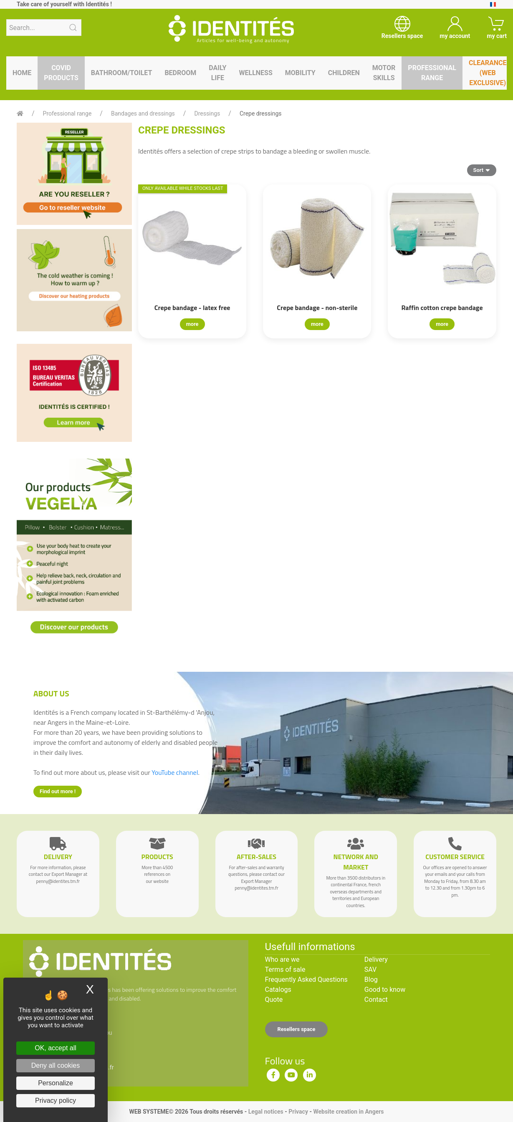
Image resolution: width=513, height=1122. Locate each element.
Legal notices (265, 1111)
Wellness (255, 73)
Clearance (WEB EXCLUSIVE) (488, 73)
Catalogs (278, 989)
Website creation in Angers (348, 1111)
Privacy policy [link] (55, 1100)
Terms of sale (285, 969)
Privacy (298, 1111)
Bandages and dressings (143, 113)
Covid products (61, 73)
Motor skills (384, 73)
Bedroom (180, 73)
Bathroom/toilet (121, 73)
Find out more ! (58, 791)
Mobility (300, 73)
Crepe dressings (261, 113)
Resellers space (297, 1029)
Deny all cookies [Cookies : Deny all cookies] (55, 1065)
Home (22, 73)
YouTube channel (175, 772)
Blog (371, 979)
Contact (376, 999)
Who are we (282, 959)
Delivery (376, 959)
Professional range (432, 73)
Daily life (217, 73)
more (192, 324)
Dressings (207, 113)
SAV (370, 969)
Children (344, 73)
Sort (481, 169)
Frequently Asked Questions (306, 979)
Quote (274, 999)
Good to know (384, 989)
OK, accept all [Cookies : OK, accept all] (55, 1047)
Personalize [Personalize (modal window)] (55, 1083)
